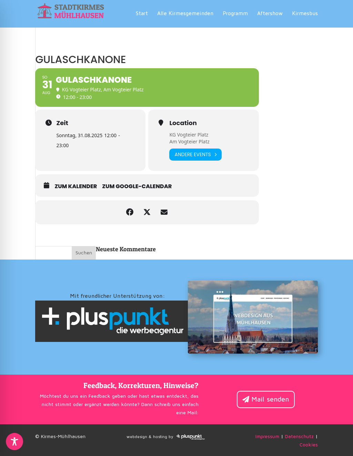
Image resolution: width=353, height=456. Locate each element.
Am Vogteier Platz (189, 141)
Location (182, 123)
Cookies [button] (309, 445)
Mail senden (270, 399)
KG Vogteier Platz (188, 134)
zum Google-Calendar (137, 186)
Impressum (267, 436)
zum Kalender (75, 186)
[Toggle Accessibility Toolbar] (14, 441)
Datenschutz (299, 436)
